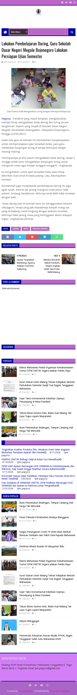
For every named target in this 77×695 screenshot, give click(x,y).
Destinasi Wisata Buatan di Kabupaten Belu (41, 546)
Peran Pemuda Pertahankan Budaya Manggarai (44, 517)
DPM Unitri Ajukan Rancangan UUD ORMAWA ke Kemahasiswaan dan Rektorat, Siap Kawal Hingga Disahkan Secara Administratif (38, 467)
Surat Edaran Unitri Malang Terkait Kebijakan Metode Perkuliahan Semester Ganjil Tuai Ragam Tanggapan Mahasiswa (47, 385)
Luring (16, 229)
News (25, 229)
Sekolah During (40, 229)
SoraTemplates (25, 691)
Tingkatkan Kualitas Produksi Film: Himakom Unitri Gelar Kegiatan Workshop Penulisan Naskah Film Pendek (36, 451)
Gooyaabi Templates (60, 691)
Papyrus (6, 118)
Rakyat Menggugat (29, 621)
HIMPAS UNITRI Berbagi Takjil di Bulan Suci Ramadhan (30, 459)
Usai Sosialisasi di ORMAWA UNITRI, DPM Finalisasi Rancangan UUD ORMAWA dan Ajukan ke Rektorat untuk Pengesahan (37, 484)
